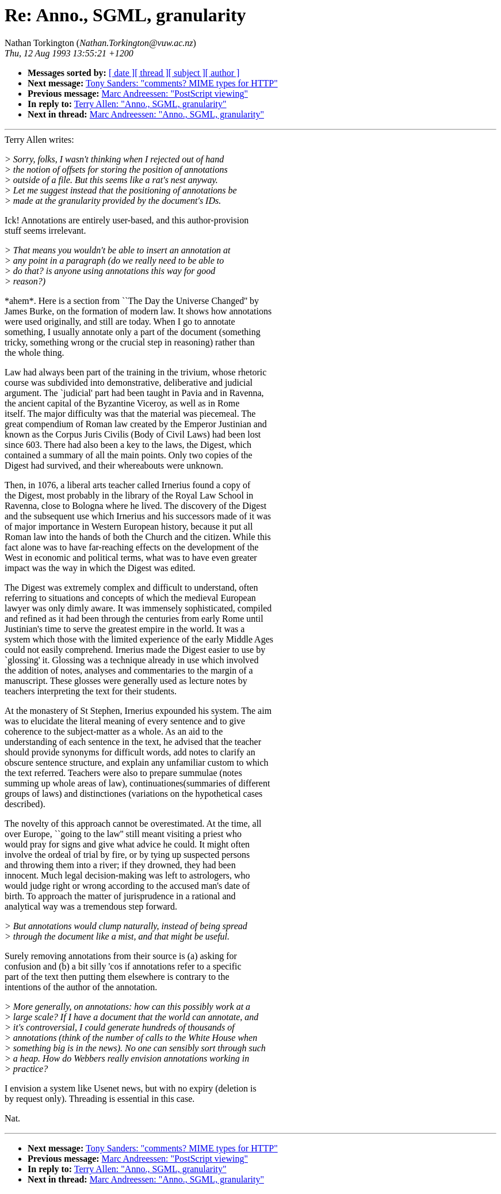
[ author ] (222, 73)
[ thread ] (152, 73)
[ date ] (122, 73)
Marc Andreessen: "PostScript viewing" (175, 93)
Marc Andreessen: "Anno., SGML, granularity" (177, 114)
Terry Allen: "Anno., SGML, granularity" (150, 104)
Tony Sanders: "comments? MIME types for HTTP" (182, 83)
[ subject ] (187, 73)
